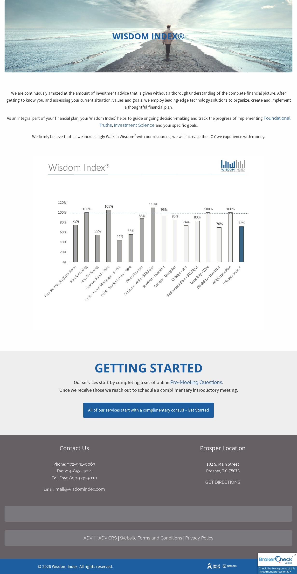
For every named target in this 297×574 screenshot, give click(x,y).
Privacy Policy (199, 537)
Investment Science (134, 125)
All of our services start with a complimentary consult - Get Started (148, 410)
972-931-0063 (81, 464)
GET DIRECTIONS (222, 482)
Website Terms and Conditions (151, 537)
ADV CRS (107, 537)
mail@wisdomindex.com (80, 489)
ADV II (89, 537)
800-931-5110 (83, 477)
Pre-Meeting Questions (196, 382)
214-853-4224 (78, 470)
